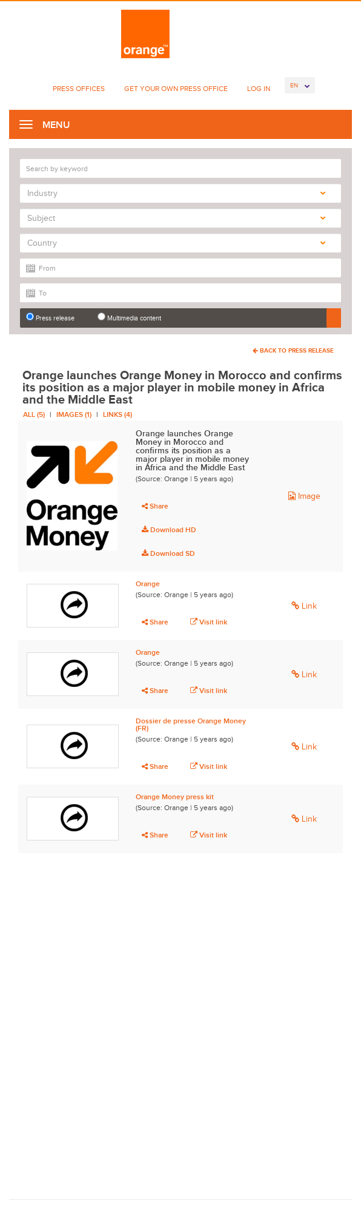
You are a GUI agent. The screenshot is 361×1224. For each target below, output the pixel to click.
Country (176, 243)
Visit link (208, 622)
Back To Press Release (293, 350)
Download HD (169, 530)
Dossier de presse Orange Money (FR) (191, 724)
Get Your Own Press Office (176, 88)
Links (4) (117, 414)
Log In (258, 88)
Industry (176, 193)
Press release (50, 317)
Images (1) (73, 414)
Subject (176, 218)
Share (155, 506)
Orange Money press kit (175, 796)
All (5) (34, 414)
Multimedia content (129, 317)
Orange (148, 583)
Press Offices (79, 88)
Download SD (168, 553)
